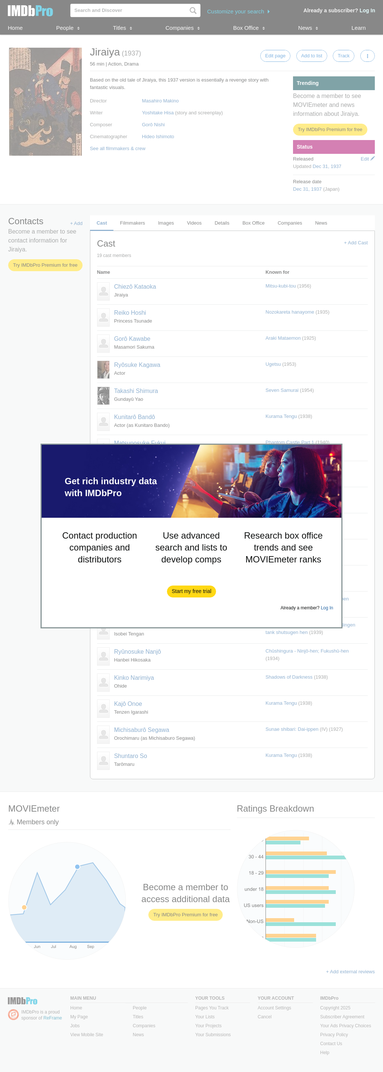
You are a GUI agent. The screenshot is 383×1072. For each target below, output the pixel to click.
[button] (191, 591)
